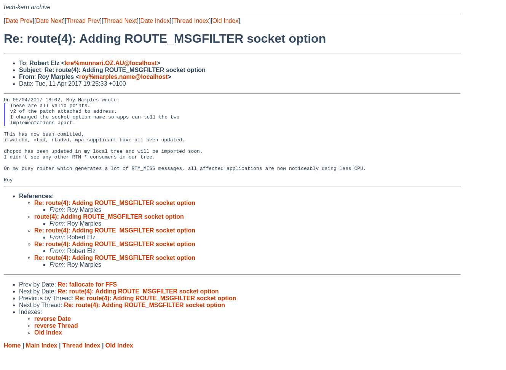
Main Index (41, 362)
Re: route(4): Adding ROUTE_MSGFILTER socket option (114, 220)
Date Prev (18, 21)
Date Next (49, 21)
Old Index (225, 21)
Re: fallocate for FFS (87, 301)
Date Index (154, 21)
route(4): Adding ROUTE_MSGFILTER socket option (109, 234)
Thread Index (191, 21)
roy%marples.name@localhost (123, 77)
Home (12, 362)
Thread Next (120, 21)
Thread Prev (83, 21)
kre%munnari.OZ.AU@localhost (110, 63)
